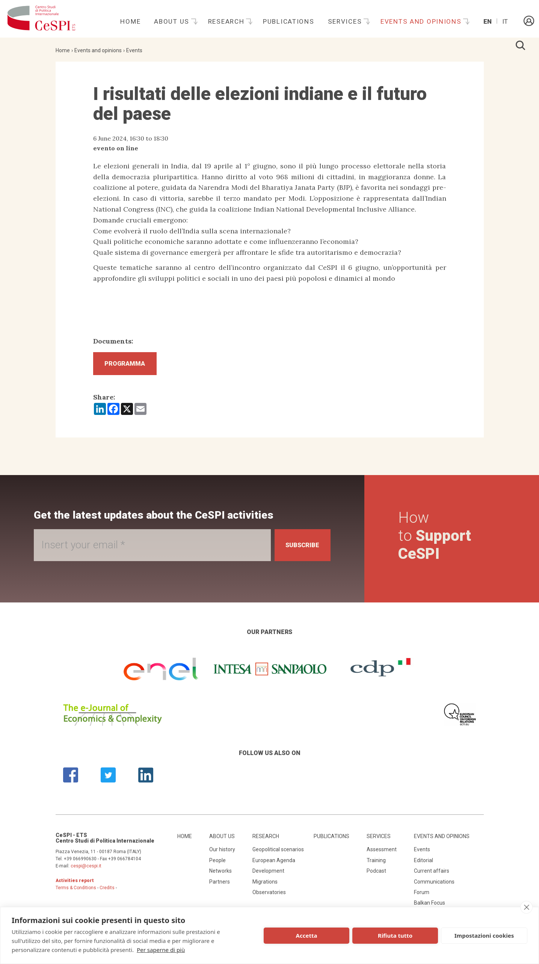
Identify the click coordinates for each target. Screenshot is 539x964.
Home (130, 21)
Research (227, 21)
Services (346, 21)
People (217, 864)
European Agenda (273, 864)
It (505, 21)
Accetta (306, 935)
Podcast (376, 874)
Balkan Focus (429, 906)
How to (436, 539)
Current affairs (431, 874)
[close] (526, 907)
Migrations (265, 885)
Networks (220, 874)
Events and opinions (422, 21)
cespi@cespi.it (86, 869)
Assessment (382, 853)
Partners (219, 885)
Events (134, 50)
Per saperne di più (161, 949)
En (487, 21)
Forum (421, 896)
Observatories (269, 896)
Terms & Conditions (76, 891)
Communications (434, 885)
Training (376, 864)
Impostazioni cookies (484, 935)
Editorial (423, 864)
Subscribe (298, 548)
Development (268, 874)
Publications (288, 21)
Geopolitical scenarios (278, 853)
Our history (222, 853)
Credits (107, 891)
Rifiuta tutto (395, 935)
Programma (130, 365)
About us (172, 21)
